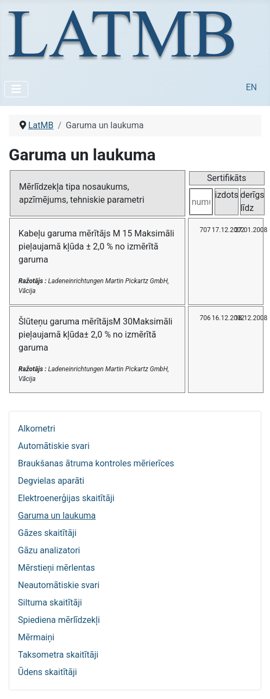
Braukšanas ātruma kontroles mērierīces (96, 463)
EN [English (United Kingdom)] (251, 87)
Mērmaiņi (36, 637)
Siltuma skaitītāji (50, 602)
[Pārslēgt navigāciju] (16, 89)
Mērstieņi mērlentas (56, 568)
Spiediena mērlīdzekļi (59, 620)
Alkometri (36, 428)
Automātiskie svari (54, 446)
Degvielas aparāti (51, 481)
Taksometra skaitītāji (58, 655)
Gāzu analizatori (49, 550)
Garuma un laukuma (57, 515)
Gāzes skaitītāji (47, 533)
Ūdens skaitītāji (47, 672)
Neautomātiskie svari (58, 585)
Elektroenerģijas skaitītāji (66, 498)
